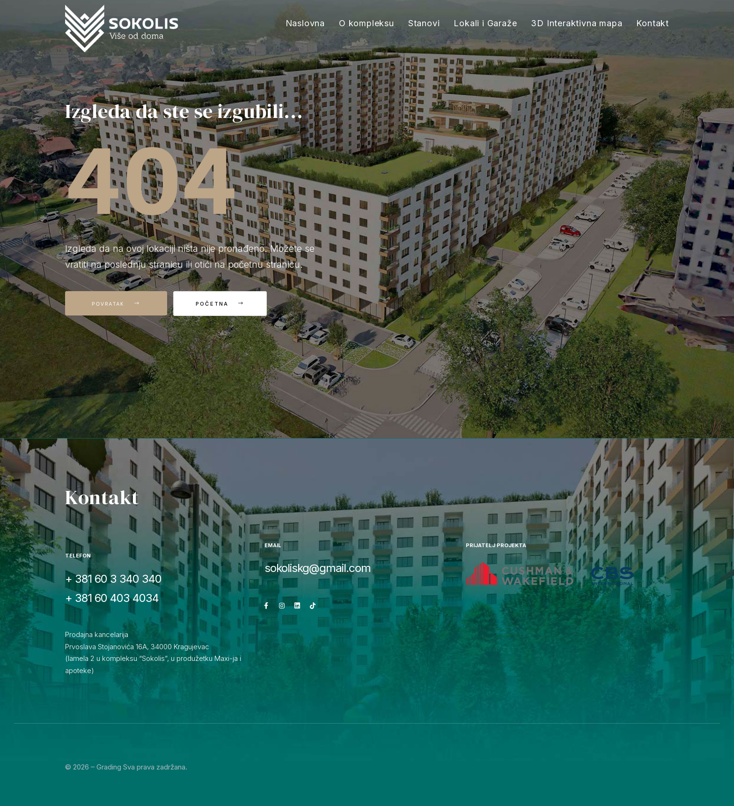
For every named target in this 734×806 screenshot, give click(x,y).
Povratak (116, 303)
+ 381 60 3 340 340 (113, 579)
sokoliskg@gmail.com (317, 568)
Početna (224, 303)
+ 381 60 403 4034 (112, 598)
